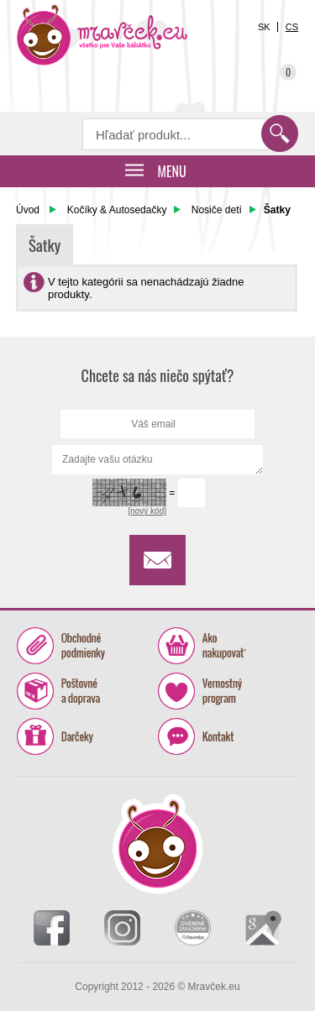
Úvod (27, 210)
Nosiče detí (217, 210)
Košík (277, 67)
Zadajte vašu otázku (157, 459)
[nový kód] (147, 511)
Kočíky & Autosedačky (117, 210)
